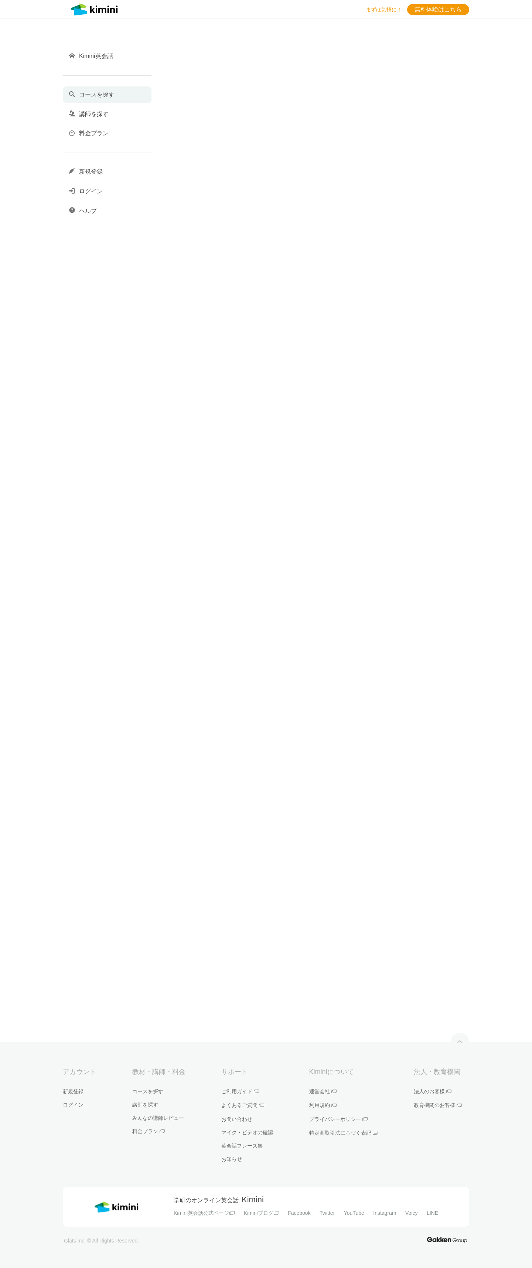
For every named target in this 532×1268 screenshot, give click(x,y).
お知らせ (231, 1159)
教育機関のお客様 (438, 1105)
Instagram (384, 1213)
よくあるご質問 (242, 1105)
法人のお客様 (432, 1091)
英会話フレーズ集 (242, 1146)
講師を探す (145, 1105)
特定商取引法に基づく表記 (343, 1133)
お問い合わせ (236, 1119)
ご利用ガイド (240, 1091)
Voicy (411, 1213)
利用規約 (323, 1105)
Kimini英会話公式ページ (204, 1213)
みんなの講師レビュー (158, 1118)
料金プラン (148, 1131)
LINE (432, 1213)
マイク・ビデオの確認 (247, 1132)
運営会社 (323, 1091)
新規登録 (73, 1091)
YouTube (354, 1213)
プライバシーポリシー (338, 1119)
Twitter (327, 1213)
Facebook (299, 1213)
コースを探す (147, 1091)
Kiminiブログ (261, 1213)
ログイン (73, 1105)
